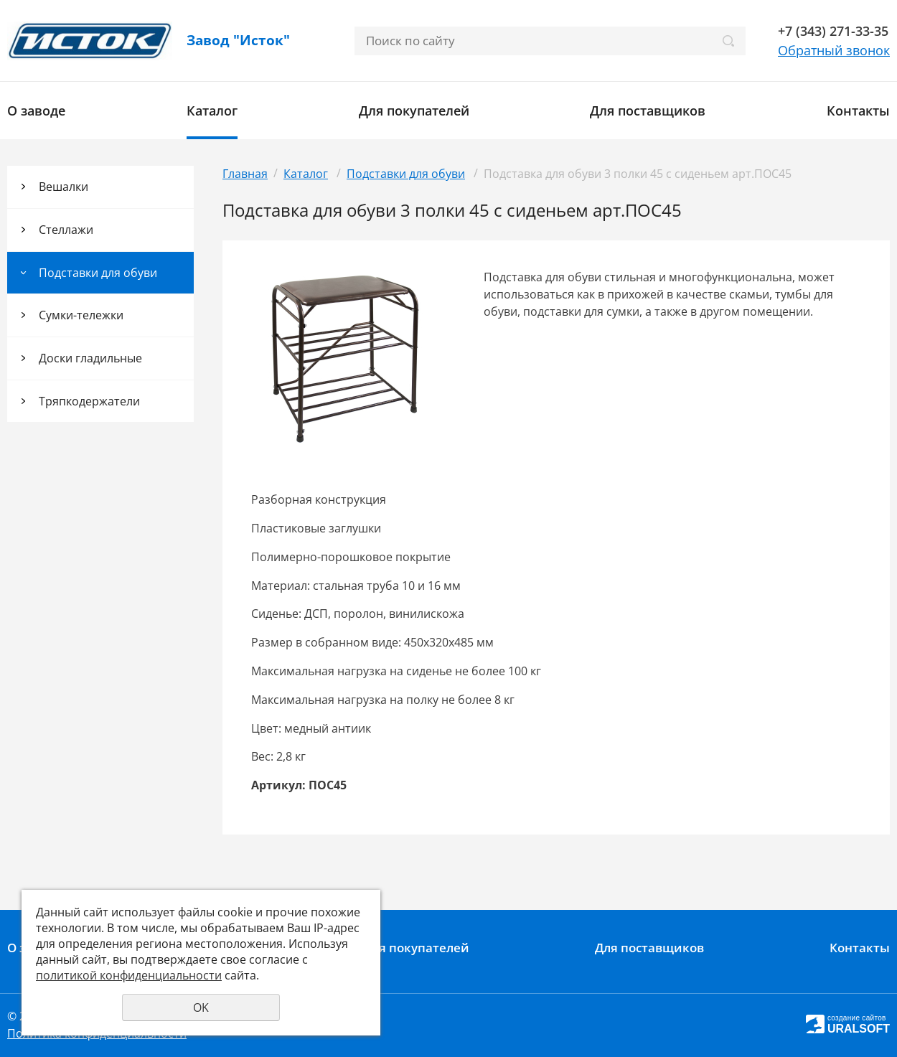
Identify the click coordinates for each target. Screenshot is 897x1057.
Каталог (212, 110)
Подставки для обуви (98, 273)
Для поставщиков (647, 110)
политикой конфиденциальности (129, 975)
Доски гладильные (90, 358)
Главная (245, 174)
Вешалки (63, 186)
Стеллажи (66, 230)
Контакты (858, 110)
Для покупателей (414, 110)
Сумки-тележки (81, 315)
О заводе (36, 110)
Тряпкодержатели (89, 401)
